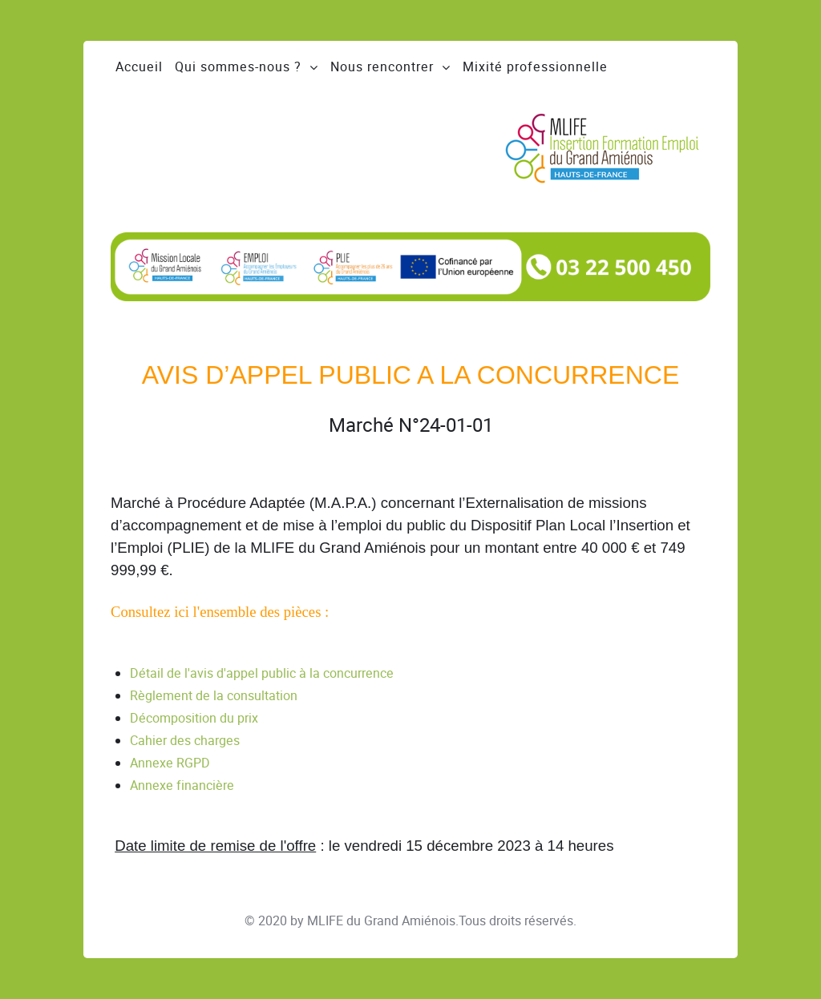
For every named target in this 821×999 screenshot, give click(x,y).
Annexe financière (182, 785)
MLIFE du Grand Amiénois (381, 921)
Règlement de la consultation (213, 696)
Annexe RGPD (170, 763)
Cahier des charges (185, 740)
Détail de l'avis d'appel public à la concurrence (262, 673)
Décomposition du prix (194, 718)
